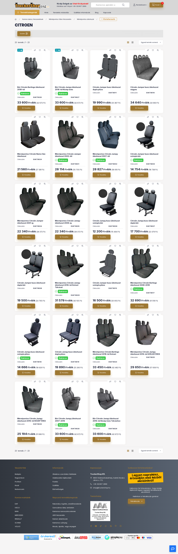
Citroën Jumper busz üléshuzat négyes (144, 88)
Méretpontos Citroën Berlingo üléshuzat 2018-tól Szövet (106, 353)
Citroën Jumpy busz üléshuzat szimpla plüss (30, 353)
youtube (95, 526)
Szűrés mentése (131, 34)
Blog (96, 12)
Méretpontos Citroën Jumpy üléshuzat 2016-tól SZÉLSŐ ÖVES (145, 353)
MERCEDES (19, 515)
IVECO (17, 508)
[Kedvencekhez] (39, 50)
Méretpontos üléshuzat (85, 19)
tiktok (100, 526)
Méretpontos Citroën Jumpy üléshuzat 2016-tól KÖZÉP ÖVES (31, 419)
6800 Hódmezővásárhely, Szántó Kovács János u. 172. (109, 479)
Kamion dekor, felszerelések (32, 19)
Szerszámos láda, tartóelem (63, 508)
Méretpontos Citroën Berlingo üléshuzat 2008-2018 (143, 284)
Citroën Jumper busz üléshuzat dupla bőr (31, 284)
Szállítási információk (82, 12)
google (110, 526)
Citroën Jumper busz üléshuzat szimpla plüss (107, 284)
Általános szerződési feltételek (64, 474)
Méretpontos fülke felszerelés (60, 19)
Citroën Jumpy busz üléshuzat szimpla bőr (106, 222)
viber (115, 526)
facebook (91, 526)
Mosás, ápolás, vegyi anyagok (64, 526)
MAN (16, 511)
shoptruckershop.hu (101, 488)
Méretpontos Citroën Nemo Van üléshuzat (31, 155)
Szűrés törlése (150, 34)
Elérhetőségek (58, 489)
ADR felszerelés (59, 515)
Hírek (46, 12)
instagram (105, 526)
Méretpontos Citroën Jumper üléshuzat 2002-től (68, 155)
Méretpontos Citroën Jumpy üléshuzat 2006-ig (67, 222)
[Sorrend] (150, 42)
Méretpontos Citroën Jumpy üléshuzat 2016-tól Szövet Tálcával (67, 285)
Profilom (18, 482)
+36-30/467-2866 (79, 6)
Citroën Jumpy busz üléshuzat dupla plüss (68, 353)
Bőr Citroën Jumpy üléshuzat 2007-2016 (68, 419)
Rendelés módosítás (61, 12)
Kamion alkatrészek (60, 519)
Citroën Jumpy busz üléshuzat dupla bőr (143, 222)
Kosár (17, 485)
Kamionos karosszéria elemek (64, 511)
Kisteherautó (109, 19)
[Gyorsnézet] (44, 50)
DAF (16, 504)
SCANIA (18, 523)
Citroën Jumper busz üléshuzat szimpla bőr (144, 155)
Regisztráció (19, 478)
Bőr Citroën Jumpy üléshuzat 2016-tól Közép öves (68, 88)
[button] (27, 12)
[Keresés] (123, 5)
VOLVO (17, 526)
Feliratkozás (135, 501)
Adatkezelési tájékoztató (62, 478)
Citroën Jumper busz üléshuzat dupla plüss (107, 88)
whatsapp (120, 526)
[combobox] (110, 4)
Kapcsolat (107, 12)
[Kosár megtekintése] (156, 4)
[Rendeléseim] (140, 4)
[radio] (133, 42)
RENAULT (18, 519)
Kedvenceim (19, 489)
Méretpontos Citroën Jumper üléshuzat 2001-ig (30, 222)
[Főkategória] (16, 19)
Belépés (18, 474)
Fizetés (55, 482)
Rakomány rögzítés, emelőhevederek (67, 504)
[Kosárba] (26, 108)
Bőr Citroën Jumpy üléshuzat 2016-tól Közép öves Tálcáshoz (106, 419)
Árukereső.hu (48, 539)
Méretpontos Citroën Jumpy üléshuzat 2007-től (105, 155)
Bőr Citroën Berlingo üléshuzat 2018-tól (30, 88)
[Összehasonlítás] (34, 50)
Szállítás (56, 485)
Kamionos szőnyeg (60, 523)
